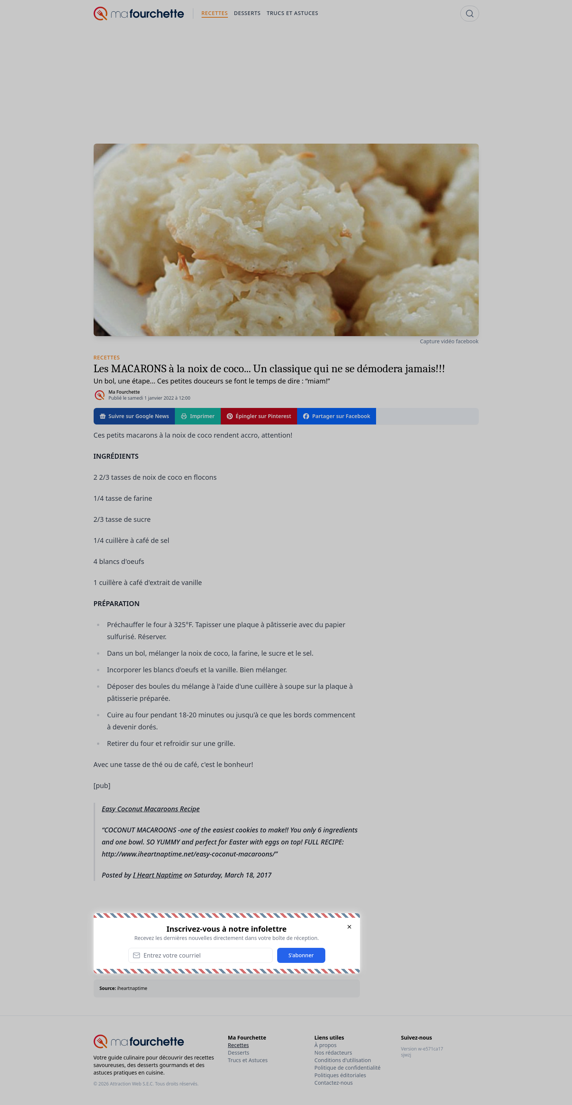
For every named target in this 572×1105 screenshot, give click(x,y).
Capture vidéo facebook (449, 341)
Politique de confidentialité (347, 1067)
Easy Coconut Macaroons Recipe (151, 808)
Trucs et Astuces (248, 1060)
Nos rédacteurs (333, 1052)
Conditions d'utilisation (342, 1060)
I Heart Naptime (157, 874)
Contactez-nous (333, 1082)
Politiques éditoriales (340, 1075)
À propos (325, 1045)
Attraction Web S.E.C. (132, 1084)
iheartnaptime (132, 988)
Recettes (238, 1045)
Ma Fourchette (124, 392)
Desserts (238, 1052)
